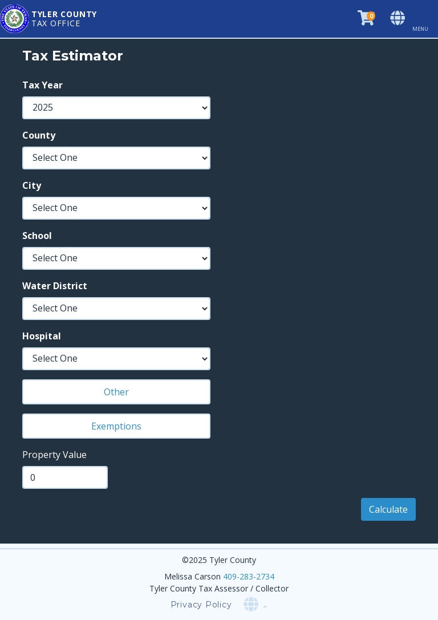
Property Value (54, 454)
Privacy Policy (201, 604)
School (37, 235)
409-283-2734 (248, 576)
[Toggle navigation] (425, 18)
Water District (54, 285)
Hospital (41, 336)
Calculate (388, 509)
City (31, 185)
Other (116, 392)
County (38, 135)
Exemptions (116, 426)
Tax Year (42, 85)
